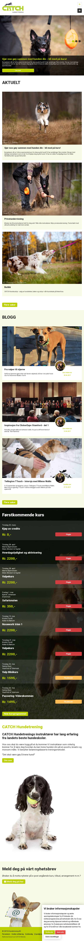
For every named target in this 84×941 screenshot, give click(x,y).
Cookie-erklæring (17, 934)
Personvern (6, 934)
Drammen (6, 597)
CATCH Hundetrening (22, 726)
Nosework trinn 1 (12, 624)
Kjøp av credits (11, 528)
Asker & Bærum (8, 620)
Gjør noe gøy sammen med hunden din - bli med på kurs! (34, 59)
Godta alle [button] (49, 932)
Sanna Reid (6, 666)
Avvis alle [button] (60, 932)
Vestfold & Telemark (10, 668)
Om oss (8, 760)
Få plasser (68, 678)
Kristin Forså (7, 618)
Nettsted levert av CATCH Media (14, 937)
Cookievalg (29, 934)
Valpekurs (8, 576)
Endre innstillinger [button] (52, 937)
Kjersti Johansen (9, 594)
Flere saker (10, 305)
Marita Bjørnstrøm (9, 547)
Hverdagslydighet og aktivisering (22, 552)
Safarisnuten (10, 600)
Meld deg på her (14, 881)
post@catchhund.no (41, 934)
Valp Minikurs (10, 672)
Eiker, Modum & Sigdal (11, 549)
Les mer (18, 70)
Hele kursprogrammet (15, 714)
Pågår (68, 534)
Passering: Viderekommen (17, 695)
